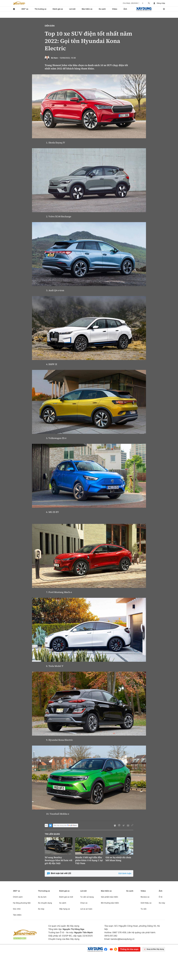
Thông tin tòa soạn (129, 949)
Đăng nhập (161, 3)
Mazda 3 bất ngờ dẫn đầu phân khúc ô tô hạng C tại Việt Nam (89, 860)
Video (114, 9)
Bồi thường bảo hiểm (110, 903)
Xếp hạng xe (64, 909)
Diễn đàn (49, 26)
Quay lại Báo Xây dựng (153, 949)
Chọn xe (83, 903)
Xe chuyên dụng (45, 903)
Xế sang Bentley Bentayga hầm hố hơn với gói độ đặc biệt (58, 860)
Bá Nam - (55, 58)
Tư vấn (143, 909)
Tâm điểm (17, 915)
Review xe (145, 897)
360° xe (24, 9)
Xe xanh (102, 9)
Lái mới (72, 9)
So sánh (62, 903)
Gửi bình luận (124, 873)
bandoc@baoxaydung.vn (123, 939)
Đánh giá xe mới (66, 897)
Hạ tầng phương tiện (22, 903)
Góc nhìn (17, 909)
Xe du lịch (42, 897)
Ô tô (160, 897)
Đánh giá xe (58, 9)
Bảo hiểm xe (87, 9)
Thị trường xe (40, 9)
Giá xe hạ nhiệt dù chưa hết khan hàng (118, 859)
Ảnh (125, 9)
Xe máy (41, 909)
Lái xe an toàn (86, 909)
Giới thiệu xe (146, 903)
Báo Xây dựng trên (65, 825)
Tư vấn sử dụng (87, 897)
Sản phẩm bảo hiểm (109, 897)
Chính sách (18, 897)
